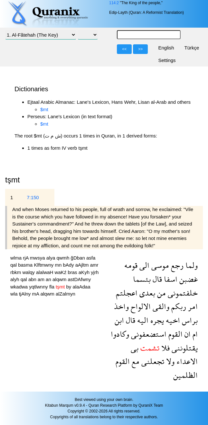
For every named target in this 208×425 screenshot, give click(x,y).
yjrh (95, 272)
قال (156, 279)
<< (124, 49)
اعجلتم (126, 293)
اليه (141, 320)
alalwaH (45, 272)
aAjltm (82, 265)
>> (140, 49)
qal (14, 265)
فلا (164, 348)
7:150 (33, 197)
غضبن (187, 279)
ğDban (78, 258)
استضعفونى (147, 334)
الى (143, 265)
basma (26, 265)
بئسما (142, 279)
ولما (191, 265)
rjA (26, 258)
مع (134, 361)
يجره (156, 320)
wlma (16, 258)
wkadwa (19, 286)
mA (36, 294)
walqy (29, 272)
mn (59, 265)
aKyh (85, 272)
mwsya (38, 258)
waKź (61, 272)
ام (194, 334)
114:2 (114, 3)
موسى (159, 265)
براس (189, 320)
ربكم (177, 306)
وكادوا (120, 334)
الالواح (140, 306)
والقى (160, 306)
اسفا (169, 279)
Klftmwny (44, 265)
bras (73, 272)
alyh (15, 279)
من (160, 293)
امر (192, 306)
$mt (44, 109)
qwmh (63, 258)
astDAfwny (79, 279)
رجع (176, 265)
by (69, 286)
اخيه (172, 320)
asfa (90, 258)
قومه (130, 265)
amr (94, 265)
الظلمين (185, 375)
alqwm (60, 279)
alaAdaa (81, 286)
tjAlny (25, 294)
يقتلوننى (184, 348)
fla (52, 286)
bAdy (69, 265)
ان (187, 334)
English (166, 47)
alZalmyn (65, 294)
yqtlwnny (39, 286)
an (49, 279)
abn (33, 279)
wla (14, 294)
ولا (169, 361)
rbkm (16, 272)
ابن (119, 320)
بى (134, 348)
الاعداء (186, 361)
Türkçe (191, 47)
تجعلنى (151, 361)
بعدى (146, 293)
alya (51, 258)
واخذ (121, 306)
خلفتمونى (182, 293)
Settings (166, 60)
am (42, 279)
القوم (174, 334)
